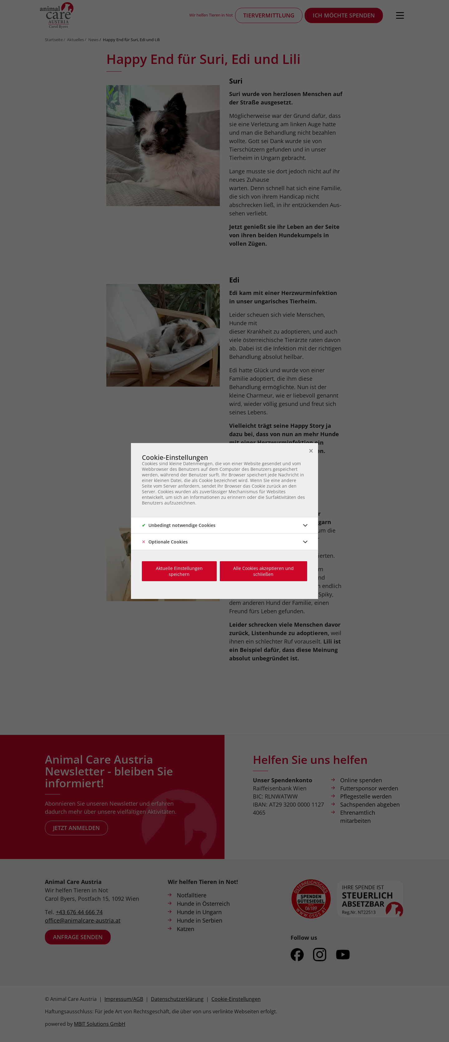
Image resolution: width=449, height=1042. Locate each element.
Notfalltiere (191, 895)
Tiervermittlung (268, 15)
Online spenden (361, 780)
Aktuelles (75, 39)
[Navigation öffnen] (400, 15)
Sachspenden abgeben (370, 804)
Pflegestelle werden (366, 796)
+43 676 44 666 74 (79, 912)
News (93, 39)
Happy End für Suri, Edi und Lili (131, 39)
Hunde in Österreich (203, 903)
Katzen (185, 929)
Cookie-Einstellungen (236, 999)
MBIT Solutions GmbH (99, 1023)
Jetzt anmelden (76, 828)
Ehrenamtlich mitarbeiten (357, 816)
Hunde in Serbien (199, 920)
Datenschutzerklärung (177, 999)
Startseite (54, 39)
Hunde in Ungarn (199, 912)
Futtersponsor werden (369, 788)
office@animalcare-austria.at (82, 920)
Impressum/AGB (123, 999)
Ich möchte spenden (344, 15)
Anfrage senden (78, 937)
